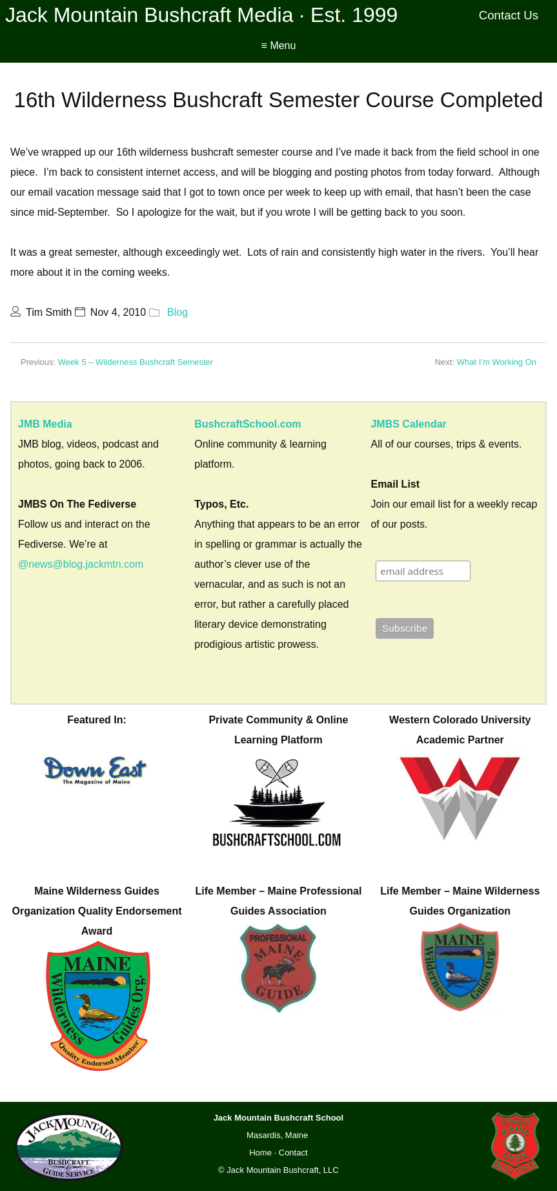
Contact (293, 1152)
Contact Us (509, 15)
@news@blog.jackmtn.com (80, 564)
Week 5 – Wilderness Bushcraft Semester (135, 362)
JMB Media (45, 424)
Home (260, 1152)
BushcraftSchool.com (247, 424)
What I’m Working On (496, 362)
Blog (177, 312)
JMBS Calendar (408, 424)
